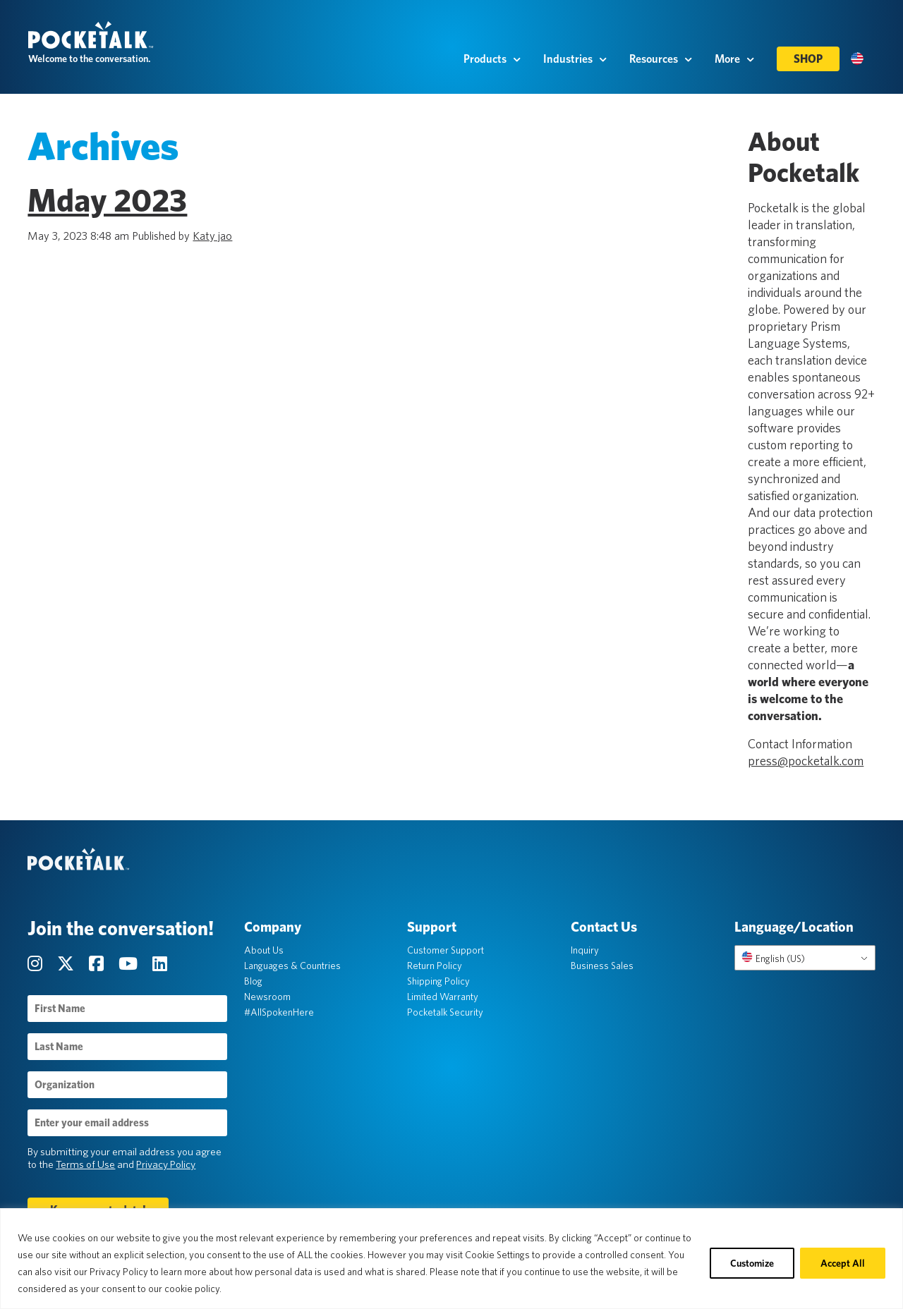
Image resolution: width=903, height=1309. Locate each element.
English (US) (773, 959)
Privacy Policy (166, 1165)
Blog (253, 982)
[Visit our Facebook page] (99, 965)
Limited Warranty (443, 998)
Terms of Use (86, 1165)
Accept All (842, 1263)
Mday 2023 (108, 200)
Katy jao (213, 236)
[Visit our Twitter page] (68, 965)
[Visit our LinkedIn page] (160, 965)
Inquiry (585, 951)
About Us (264, 951)
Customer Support (446, 951)
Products (492, 64)
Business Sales (602, 967)
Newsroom (267, 998)
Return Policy (435, 967)
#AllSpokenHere (279, 1013)
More (734, 64)
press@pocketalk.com (805, 761)
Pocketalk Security (446, 1013)
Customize (752, 1263)
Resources (660, 64)
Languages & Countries (292, 967)
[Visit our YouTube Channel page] (130, 965)
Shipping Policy (439, 982)
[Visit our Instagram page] (37, 965)
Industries (575, 64)
